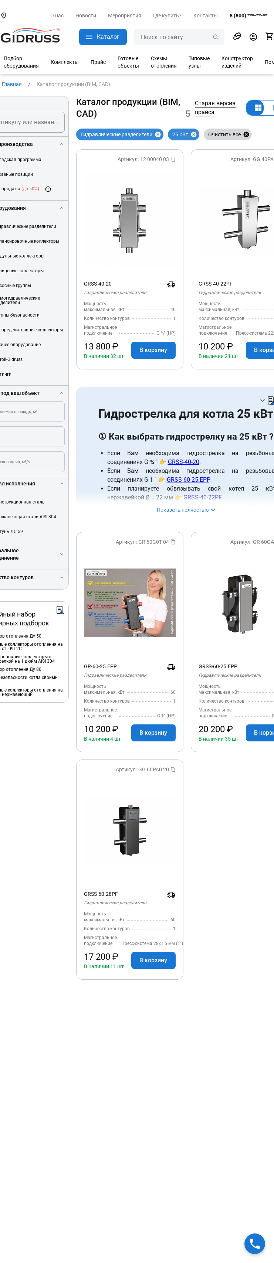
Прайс (98, 62)
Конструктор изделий (237, 62)
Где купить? (167, 15)
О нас (57, 15)
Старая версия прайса (215, 108)
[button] (237, 36)
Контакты (205, 15)
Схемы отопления (164, 62)
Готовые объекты (128, 62)
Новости (85, 15)
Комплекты (65, 62)
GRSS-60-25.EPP (188, 479)
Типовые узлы (199, 62)
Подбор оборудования (21, 62)
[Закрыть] (158, 134)
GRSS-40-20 (183, 461)
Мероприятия (124, 15)
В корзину (153, 350)
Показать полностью (183, 510)
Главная (12, 84)
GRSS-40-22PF (202, 497)
